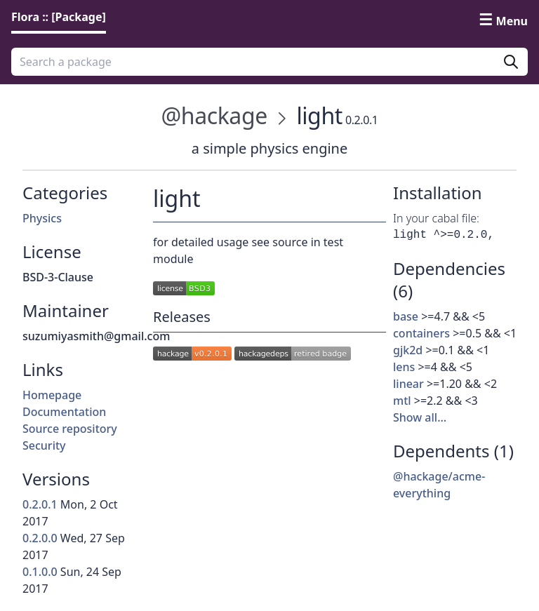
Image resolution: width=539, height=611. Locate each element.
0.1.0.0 (40, 571)
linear (408, 383)
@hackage (214, 115)
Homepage (51, 395)
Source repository (69, 428)
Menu (512, 21)
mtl (402, 400)
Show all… (419, 417)
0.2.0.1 (40, 504)
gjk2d (407, 350)
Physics (42, 218)
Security (44, 445)
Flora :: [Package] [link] (58, 17)
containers (421, 333)
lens (404, 367)
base (405, 316)
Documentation (64, 411)
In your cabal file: (436, 218)
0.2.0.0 (40, 538)
